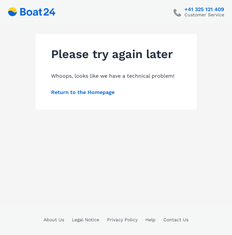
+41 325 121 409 (204, 9)
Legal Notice (85, 219)
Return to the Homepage (83, 92)
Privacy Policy (122, 219)
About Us (54, 219)
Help (150, 219)
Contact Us (175, 219)
